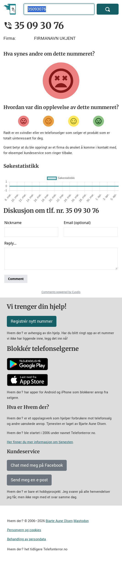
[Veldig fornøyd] (98, 121)
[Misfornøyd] (48, 121)
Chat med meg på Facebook (37, 465)
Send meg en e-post (29, 480)
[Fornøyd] (73, 121)
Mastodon (81, 521)
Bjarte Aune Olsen (59, 521)
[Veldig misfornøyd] (23, 121)
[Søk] (108, 9)
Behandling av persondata (26, 539)
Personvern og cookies (24, 530)
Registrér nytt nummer (32, 321)
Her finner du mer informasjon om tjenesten (40, 442)
